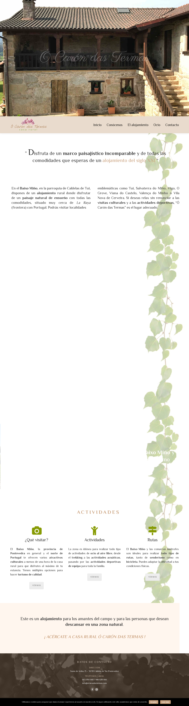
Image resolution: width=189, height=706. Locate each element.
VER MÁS (36, 585)
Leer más (165, 702)
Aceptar (153, 702)
